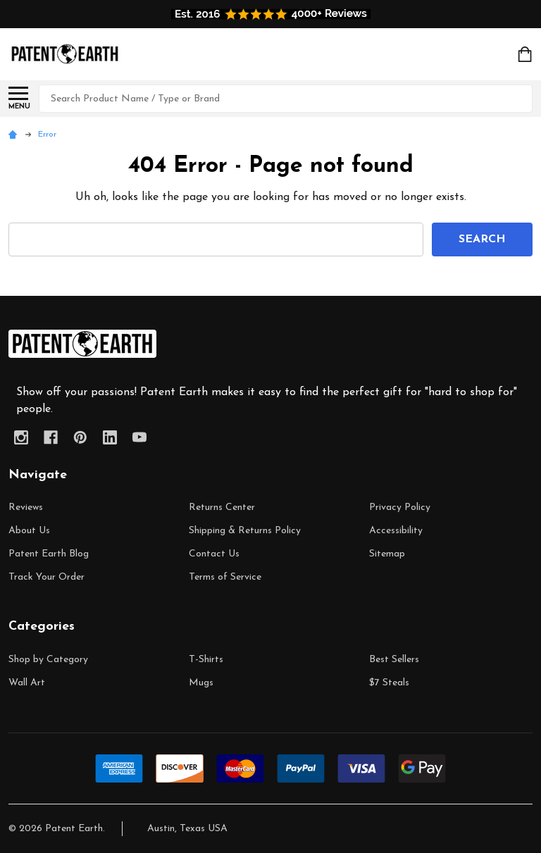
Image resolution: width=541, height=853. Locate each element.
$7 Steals (389, 683)
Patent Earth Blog (48, 554)
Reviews (25, 507)
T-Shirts (206, 659)
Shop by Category (48, 659)
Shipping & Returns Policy (245, 530)
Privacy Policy (399, 507)
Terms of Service (225, 577)
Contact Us (214, 554)
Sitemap (387, 554)
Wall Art (26, 683)
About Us (29, 530)
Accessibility (396, 530)
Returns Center (222, 507)
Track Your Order (46, 577)
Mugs (201, 683)
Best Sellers (394, 659)
